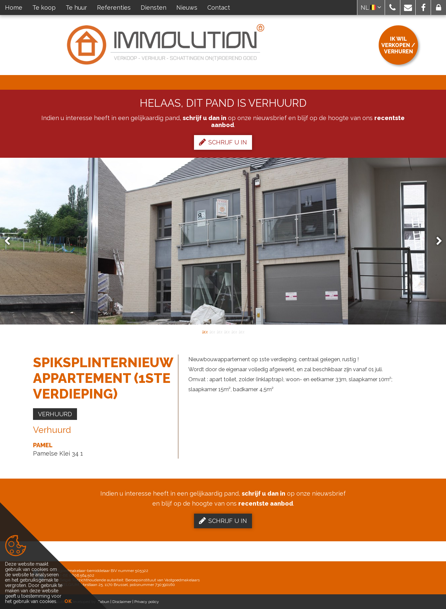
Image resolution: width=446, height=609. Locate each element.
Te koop (44, 7)
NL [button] (371, 7)
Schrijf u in (223, 142)
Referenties (114, 7)
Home (13, 7)
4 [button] (227, 332)
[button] (392, 7)
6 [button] (241, 332)
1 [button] (205, 332)
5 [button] (234, 332)
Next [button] (436, 241)
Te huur (76, 7)
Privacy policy (146, 601)
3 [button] (219, 332)
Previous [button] (10, 241)
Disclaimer (121, 601)
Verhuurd (55, 414)
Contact (218, 7)
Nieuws (186, 7)
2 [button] (212, 332)
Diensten (153, 7)
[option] (223, 241)
